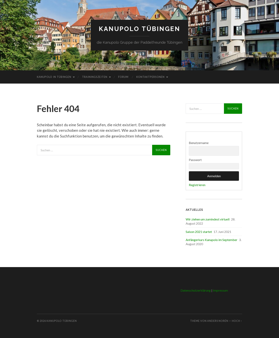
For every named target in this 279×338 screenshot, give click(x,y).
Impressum (220, 290)
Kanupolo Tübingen (139, 28)
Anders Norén (217, 320)
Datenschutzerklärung (196, 290)
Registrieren (197, 185)
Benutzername (199, 143)
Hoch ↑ (237, 320)
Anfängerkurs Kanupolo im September (211, 240)
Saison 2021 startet (199, 231)
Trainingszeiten (94, 76)
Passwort (195, 160)
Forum (123, 76)
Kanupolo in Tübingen (54, 76)
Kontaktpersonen (150, 76)
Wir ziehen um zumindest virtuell (207, 219)
